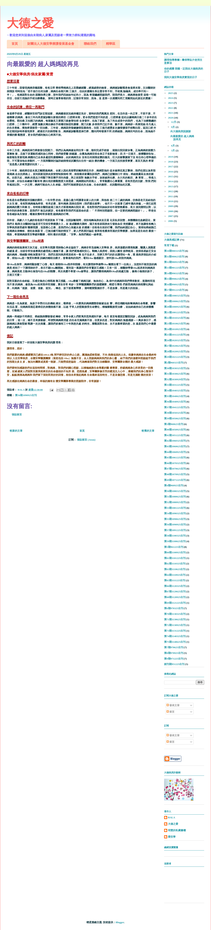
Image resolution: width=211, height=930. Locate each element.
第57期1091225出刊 (175, 530)
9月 (173, 127)
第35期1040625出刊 (175, 396)
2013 (171, 186)
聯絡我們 (90, 43)
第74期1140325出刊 (175, 636)
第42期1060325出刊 (175, 440)
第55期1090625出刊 (175, 519)
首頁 (15, 43)
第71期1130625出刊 (175, 619)
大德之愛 (30, 23)
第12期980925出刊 (174, 262)
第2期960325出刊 (173, 362)
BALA (171, 817)
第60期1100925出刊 (175, 552)
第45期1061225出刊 (175, 457)
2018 (171, 161)
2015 (171, 176)
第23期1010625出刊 (175, 323)
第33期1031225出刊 (175, 384)
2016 (171, 171)
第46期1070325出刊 (175, 463)
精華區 (110, 43)
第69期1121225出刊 (175, 602)
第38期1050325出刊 (175, 412)
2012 (171, 191)
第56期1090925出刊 (26, 395)
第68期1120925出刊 (175, 597)
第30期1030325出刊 (175, 368)
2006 (171, 221)
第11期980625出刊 (174, 256)
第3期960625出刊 (173, 424)
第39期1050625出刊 (175, 418)
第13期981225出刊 (174, 267)
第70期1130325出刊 (175, 613)
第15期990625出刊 (174, 278)
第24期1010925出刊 (175, 329)
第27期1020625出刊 (175, 345)
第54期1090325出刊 (175, 513)
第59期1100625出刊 (175, 541)
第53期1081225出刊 (175, 507)
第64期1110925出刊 (174, 574)
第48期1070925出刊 (175, 474)
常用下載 (169, 245)
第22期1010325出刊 (175, 317)
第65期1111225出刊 (174, 580)
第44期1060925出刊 (175, 452)
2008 (171, 211)
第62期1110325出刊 (174, 563)
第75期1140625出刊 (175, 641)
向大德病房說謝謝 (180, 131)
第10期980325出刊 (174, 250)
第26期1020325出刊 (175, 340)
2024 (171, 97)
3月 (173, 150)
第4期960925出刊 (173, 485)
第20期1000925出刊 (175, 306)
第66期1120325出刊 (175, 586)
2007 (171, 216)
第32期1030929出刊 (175, 379)
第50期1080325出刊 (175, 491)
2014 (171, 181)
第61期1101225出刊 (175, 558)
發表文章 (173, 705)
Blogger (120, 922)
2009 (171, 206)
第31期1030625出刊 (175, 373)
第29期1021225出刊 (175, 356)
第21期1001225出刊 (175, 312)
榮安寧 (172, 836)
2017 (171, 166)
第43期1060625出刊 (175, 446)
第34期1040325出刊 (175, 390)
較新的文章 (16, 430)
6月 (173, 145)
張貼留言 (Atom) (86, 439)
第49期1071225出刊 (175, 479)
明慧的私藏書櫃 (177, 830)
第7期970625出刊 (173, 647)
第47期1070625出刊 (175, 468)
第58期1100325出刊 (175, 535)
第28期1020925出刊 (175, 351)
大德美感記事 (171, 239)
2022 (171, 107)
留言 (170, 711)
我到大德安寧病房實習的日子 (180, 77)
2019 (171, 156)
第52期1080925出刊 (175, 502)
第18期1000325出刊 (175, 295)
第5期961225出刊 (173, 546)
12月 (174, 121)
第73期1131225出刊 (175, 630)
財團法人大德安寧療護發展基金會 (50, 43)
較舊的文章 (148, 430)
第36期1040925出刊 (175, 401)
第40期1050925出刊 (175, 429)
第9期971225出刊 (173, 658)
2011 (171, 196)
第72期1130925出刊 (175, 625)
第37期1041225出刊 (175, 407)
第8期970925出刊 (173, 653)
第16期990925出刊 (174, 284)
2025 (171, 93)
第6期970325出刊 (173, 608)
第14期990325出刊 (174, 273)
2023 (171, 102)
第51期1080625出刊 (175, 496)
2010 (171, 201)
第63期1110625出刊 (174, 569)
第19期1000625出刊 (175, 301)
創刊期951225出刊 (174, 664)
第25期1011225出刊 (175, 334)
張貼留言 (17, 414)
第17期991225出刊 (174, 289)
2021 (171, 112)
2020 (171, 117)
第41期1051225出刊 (175, 435)
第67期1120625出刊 (175, 591)
